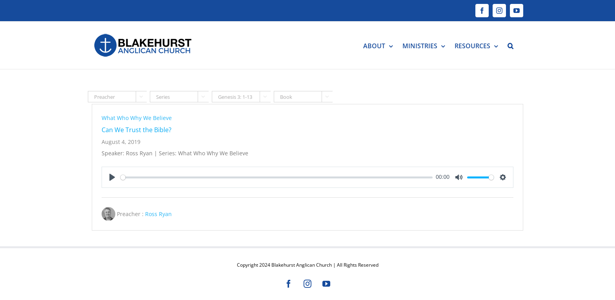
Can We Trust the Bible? (136, 129)
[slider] (276, 177)
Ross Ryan (158, 214)
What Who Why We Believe (137, 118)
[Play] (112, 177)
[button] (510, 45)
